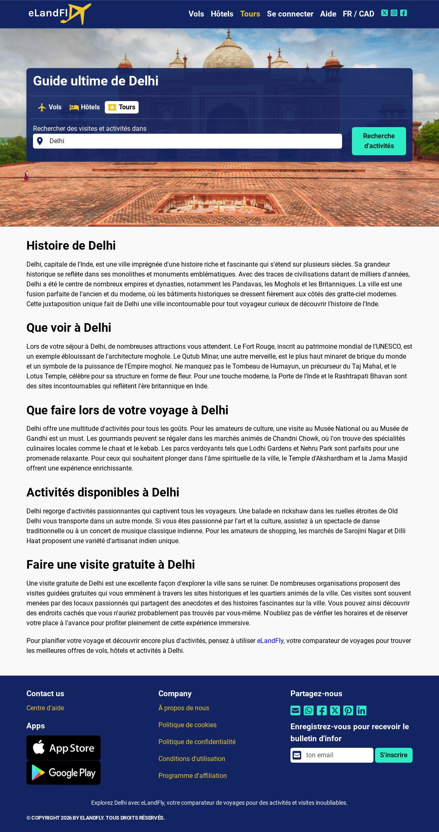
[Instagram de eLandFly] (395, 13)
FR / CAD (358, 14)
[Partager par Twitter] (335, 716)
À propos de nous (183, 708)
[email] (337, 755)
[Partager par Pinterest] (348, 716)
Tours (250, 14)
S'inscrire (394, 755)
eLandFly (270, 641)
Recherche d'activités (379, 141)
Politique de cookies (187, 725)
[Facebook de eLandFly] (404, 13)
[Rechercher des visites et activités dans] (193, 141)
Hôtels (222, 14)
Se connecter (290, 14)
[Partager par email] (295, 716)
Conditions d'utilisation (191, 759)
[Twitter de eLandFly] (385, 13)
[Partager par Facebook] (322, 716)
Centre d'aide (45, 708)
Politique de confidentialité (197, 742)
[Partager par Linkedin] (361, 716)
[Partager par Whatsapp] (309, 716)
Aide (328, 14)
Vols (196, 14)
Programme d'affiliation (192, 776)
